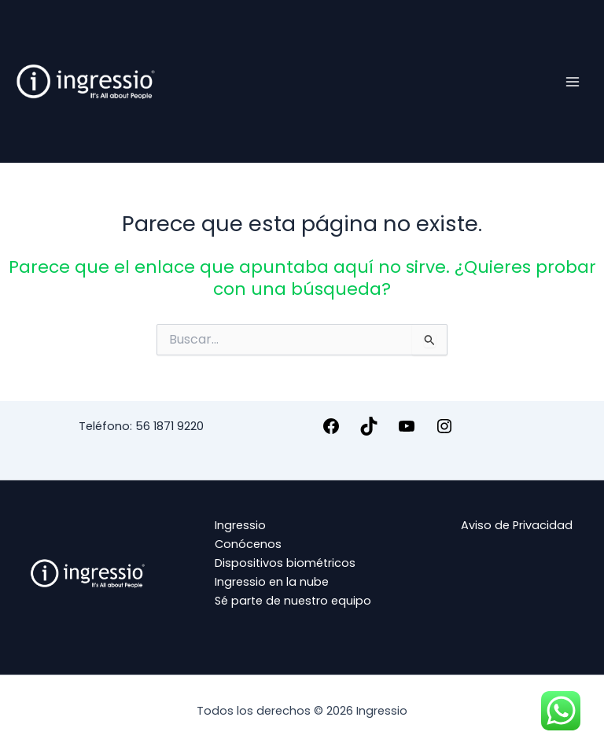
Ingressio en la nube (272, 582)
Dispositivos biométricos (285, 563)
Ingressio (240, 525)
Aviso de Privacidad (517, 525)
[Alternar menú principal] (572, 81)
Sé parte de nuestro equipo (293, 601)
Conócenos (248, 544)
